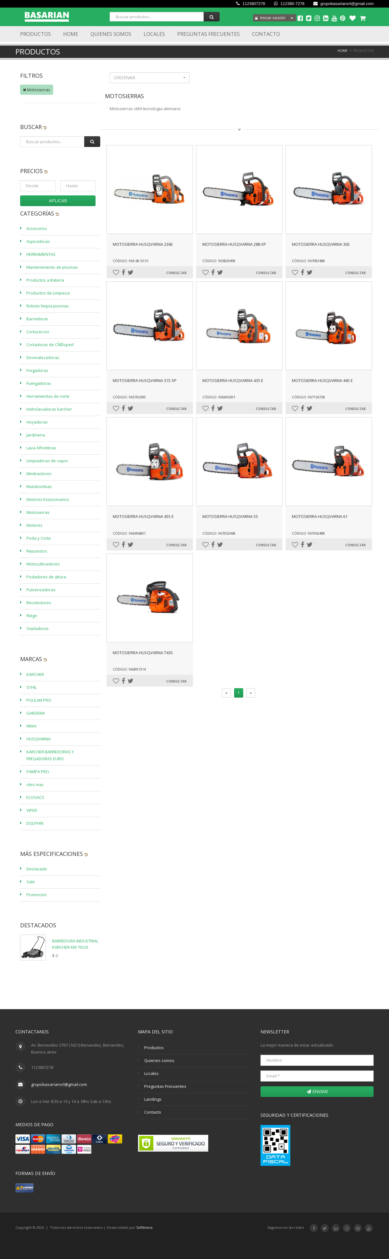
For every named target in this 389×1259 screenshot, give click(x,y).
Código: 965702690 (129, 397)
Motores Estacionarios (47, 499)
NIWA (31, 726)
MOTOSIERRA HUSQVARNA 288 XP (234, 244)
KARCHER (35, 674)
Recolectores (38, 602)
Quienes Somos (110, 34)
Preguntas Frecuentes (208, 34)
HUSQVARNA (38, 739)
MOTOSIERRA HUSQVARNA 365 (321, 244)
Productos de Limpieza (48, 293)
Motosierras (36, 90)
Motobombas (39, 486)
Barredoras (37, 319)
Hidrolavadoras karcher (49, 409)
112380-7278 (289, 3)
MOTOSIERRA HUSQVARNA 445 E (322, 380)
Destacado (36, 869)
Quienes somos (159, 1060)
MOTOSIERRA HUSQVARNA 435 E (232, 380)
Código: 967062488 (308, 533)
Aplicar (58, 201)
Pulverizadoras (41, 590)
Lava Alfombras (41, 448)
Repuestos (36, 551)
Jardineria (35, 435)
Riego (31, 615)
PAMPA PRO (37, 771)
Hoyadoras (37, 422)
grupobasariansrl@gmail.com (343, 3)
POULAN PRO (38, 700)
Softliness (144, 1227)
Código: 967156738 (308, 397)
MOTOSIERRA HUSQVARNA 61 (320, 516)
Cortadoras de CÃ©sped (50, 344)
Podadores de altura (46, 577)
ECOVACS (35, 797)
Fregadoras (37, 370)
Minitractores (39, 473)
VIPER (31, 810)
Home (70, 34)
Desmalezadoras (42, 357)
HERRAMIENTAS (41, 254)
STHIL (31, 687)
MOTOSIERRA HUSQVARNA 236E (143, 244)
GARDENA (35, 713)
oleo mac (35, 784)
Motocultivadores (43, 564)
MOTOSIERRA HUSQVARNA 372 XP (145, 380)
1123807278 (250, 3)
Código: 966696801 (129, 533)
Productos (35, 34)
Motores (34, 525)
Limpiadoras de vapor (47, 461)
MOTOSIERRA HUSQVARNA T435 (143, 652)
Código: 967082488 (308, 260)
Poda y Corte (38, 538)
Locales (154, 34)
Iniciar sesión (270, 17)
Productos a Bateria (45, 280)
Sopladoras (37, 628)
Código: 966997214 (129, 669)
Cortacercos (37, 331)
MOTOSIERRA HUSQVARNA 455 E (143, 516)
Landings (153, 1099)
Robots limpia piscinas (47, 306)
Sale (30, 882)
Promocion (36, 894)
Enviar (317, 1091)
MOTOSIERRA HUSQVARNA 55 (230, 516)
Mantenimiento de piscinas (52, 267)
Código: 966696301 (218, 397)
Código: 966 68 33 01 (131, 260)
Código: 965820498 (218, 260)
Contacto (266, 34)
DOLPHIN (34, 823)
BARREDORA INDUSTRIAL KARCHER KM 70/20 (75, 944)
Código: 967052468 (218, 533)
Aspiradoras (38, 241)
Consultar (176, 273)
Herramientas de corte (47, 396)
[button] (150, 77)
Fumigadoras (38, 383)
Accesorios (36, 228)
